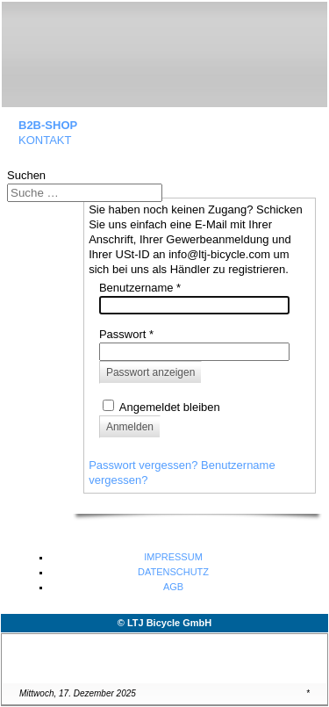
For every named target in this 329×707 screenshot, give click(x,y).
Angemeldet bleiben (169, 407)
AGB (173, 586)
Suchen (26, 175)
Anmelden (130, 427)
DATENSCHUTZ (173, 571)
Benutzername (140, 287)
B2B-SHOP (47, 125)
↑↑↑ (311, 653)
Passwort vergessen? (145, 465)
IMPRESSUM (173, 557)
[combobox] (84, 193)
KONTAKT (44, 140)
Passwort (126, 334)
